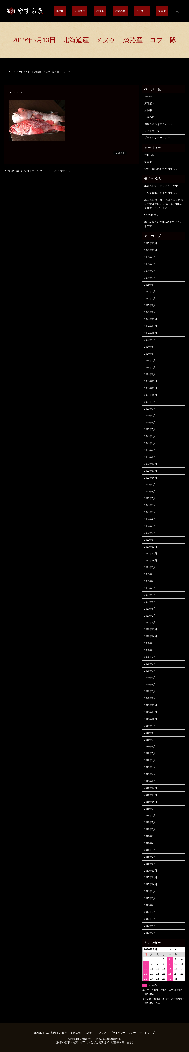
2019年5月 (150, 753)
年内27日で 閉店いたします (161, 186)
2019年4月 (150, 760)
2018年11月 (150, 795)
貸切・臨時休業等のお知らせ (161, 169)
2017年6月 (150, 912)
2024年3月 (150, 367)
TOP (8, 71)
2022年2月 (150, 533)
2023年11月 (150, 388)
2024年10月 (150, 333)
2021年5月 (150, 594)
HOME (87, 11)
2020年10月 (150, 636)
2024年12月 (150, 319)
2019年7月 (150, 739)
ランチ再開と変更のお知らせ (161, 193)
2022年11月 (150, 470)
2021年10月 (150, 560)
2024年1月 (150, 374)
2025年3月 (150, 298)
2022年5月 (150, 512)
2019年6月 (150, 746)
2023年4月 (150, 436)
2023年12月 (150, 381)
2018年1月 (150, 863)
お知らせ (149, 155)
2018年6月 (150, 829)
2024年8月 (150, 346)
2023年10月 (150, 395)
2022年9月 (150, 484)
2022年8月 (150, 491)
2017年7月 (150, 905)
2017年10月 (150, 884)
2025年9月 (150, 257)
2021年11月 (150, 553)
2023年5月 (150, 429)
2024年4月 (150, 360)
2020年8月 (150, 650)
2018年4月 (150, 843)
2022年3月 (150, 526)
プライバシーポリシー (157, 137)
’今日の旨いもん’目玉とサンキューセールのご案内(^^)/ (38, 171)
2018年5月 (150, 836)
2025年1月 (150, 312)
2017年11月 (150, 877)
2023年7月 (150, 415)
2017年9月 (150, 891)
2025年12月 (150, 243)
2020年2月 (150, 691)
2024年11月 (150, 326)
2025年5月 (150, 284)
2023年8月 (150, 408)
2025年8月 (150, 264)
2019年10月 (150, 719)
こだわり (149, 11)
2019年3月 (150, 767)
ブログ (165, 11)
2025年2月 (150, 305)
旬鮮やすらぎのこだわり (158, 124)
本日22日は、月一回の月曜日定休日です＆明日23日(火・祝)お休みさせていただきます (163, 204)
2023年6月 (150, 422)
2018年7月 (150, 822)
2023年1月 (150, 457)
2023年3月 (150, 443)
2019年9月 (150, 726)
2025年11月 (150, 250)
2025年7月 (150, 271)
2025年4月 (150, 291)
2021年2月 (150, 615)
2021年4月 (150, 601)
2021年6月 (150, 588)
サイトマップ (152, 131)
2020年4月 (150, 677)
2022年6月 (150, 505)
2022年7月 (150, 498)
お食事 (117, 11)
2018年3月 (150, 850)
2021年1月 (150, 622)
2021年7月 (150, 581)
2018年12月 (150, 788)
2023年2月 (150, 450)
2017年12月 (150, 870)
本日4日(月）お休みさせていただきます (163, 224)
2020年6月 (150, 663)
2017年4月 (150, 925)
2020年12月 (150, 629)
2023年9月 (150, 402)
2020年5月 (150, 670)
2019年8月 (150, 732)
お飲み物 (133, 11)
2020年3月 (150, 684)
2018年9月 (150, 808)
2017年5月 (150, 919)
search (177, 11)
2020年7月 (150, 657)
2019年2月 (150, 774)
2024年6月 (150, 353)
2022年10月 (150, 477)
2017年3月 (150, 932)
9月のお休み (151, 215)
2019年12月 (150, 705)
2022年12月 (150, 464)
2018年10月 (150, 801)
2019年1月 (150, 781)
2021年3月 (150, 608)
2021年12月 (150, 546)
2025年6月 (150, 278)
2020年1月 (150, 698)
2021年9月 (150, 567)
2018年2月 (150, 856)
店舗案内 (102, 11)
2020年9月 (150, 643)
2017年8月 (150, 898)
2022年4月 (150, 519)
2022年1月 (150, 539)
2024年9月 (150, 339)
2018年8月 (150, 815)
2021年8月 (150, 574)
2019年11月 (150, 712)
